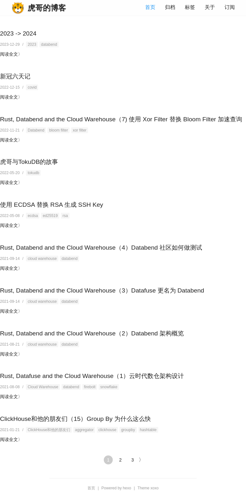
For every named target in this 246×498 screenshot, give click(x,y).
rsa (65, 215)
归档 (170, 7)
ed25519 (50, 215)
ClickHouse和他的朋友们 (49, 430)
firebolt (89, 387)
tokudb (33, 173)
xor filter (79, 130)
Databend (36, 130)
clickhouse (107, 430)
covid (32, 87)
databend (49, 44)
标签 (190, 7)
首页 (150, 7)
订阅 (230, 7)
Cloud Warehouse (43, 387)
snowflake (108, 387)
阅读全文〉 (11, 54)
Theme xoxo (148, 488)
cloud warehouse (42, 258)
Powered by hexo (116, 488)
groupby (128, 430)
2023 (32, 44)
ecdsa (33, 215)
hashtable (148, 430)
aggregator (84, 430)
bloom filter (58, 130)
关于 (210, 7)
